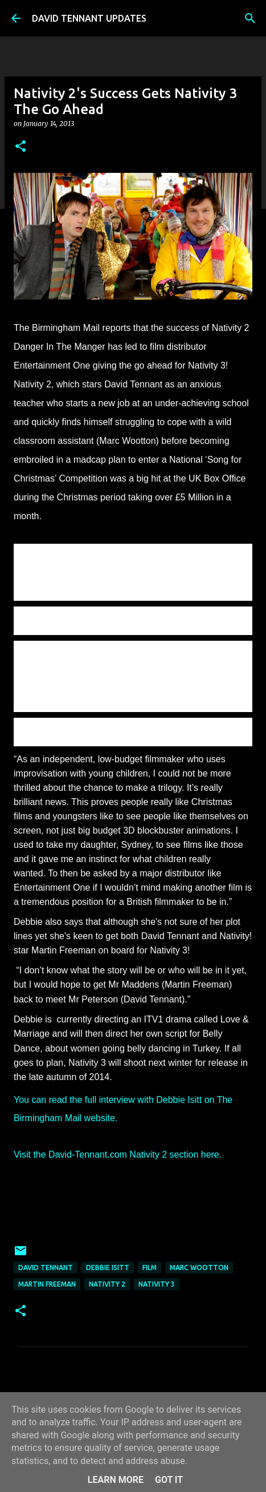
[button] (20, 147)
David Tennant (45, 1267)
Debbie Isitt (107, 1267)
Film (149, 1267)
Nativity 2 (107, 1284)
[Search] (250, 18)
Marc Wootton (199, 1267)
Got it (169, 1479)
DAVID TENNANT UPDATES (89, 18)
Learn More (116, 1479)
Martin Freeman (47, 1284)
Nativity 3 (156, 1284)
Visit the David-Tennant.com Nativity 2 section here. (118, 1154)
